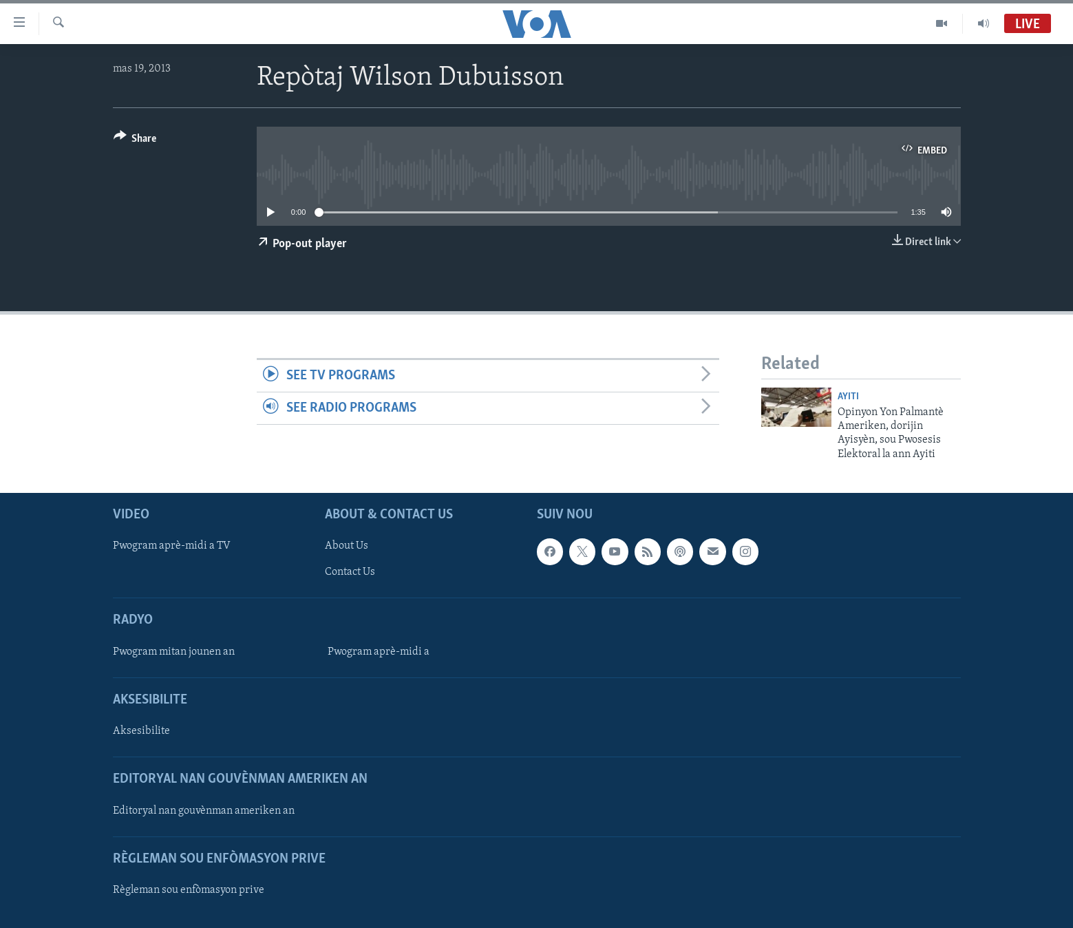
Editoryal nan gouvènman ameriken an (204, 810)
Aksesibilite (141, 731)
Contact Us (350, 572)
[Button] (135, 141)
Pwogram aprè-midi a (378, 651)
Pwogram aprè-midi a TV (172, 546)
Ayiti (848, 397)
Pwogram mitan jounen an (174, 651)
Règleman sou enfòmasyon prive (188, 890)
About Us (346, 546)
